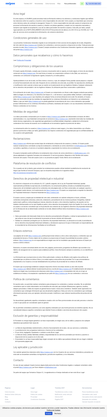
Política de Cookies (53, 410)
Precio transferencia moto (90, 392)
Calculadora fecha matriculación (92, 397)
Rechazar (57, 413)
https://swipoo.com (30, 45)
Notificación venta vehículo (63, 394)
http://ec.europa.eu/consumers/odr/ (25, 173)
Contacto (8, 402)
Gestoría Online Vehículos (13, 394)
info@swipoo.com (81, 146)
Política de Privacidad (24, 60)
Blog (6, 397)
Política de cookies (36, 394)
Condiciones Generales (38, 399)
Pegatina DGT (59, 399)
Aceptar (48, 413)
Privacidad (34, 397)
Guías (6, 399)
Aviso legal (34, 392)
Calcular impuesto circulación (91, 402)
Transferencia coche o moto (63, 392)
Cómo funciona (50, 3)
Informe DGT (59, 397)
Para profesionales (70, 3)
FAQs (59, 3)
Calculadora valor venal (89, 394)
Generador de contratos (89, 399)
